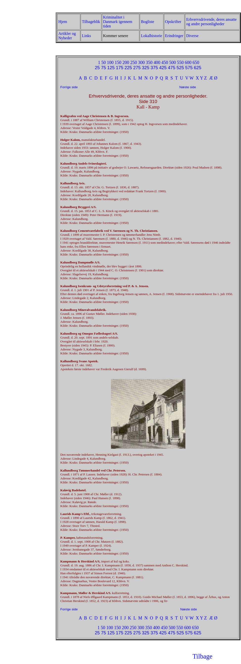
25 (97, 67)
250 (133, 62)
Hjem (62, 22)
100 (110, 62)
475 (171, 67)
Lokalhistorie (151, 36)
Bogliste (147, 22)
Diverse (192, 36)
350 (149, 62)
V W (189, 78)
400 (156, 62)
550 (180, 62)
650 (196, 62)
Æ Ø (213, 78)
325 (145, 67)
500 (172, 62)
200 (125, 62)
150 (118, 62)
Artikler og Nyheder (67, 35)
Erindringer (174, 36)
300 (141, 62)
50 (103, 62)
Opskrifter (173, 22)
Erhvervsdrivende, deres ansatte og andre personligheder (211, 21)
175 (119, 67)
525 (180, 67)
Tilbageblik (91, 22)
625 (197, 67)
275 (137, 67)
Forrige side (69, 87)
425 (163, 67)
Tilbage (220, 656)
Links (86, 36)
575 (189, 67)
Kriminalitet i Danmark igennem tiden (117, 21)
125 (111, 67)
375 (154, 67)
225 (128, 67)
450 (164, 62)
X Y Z (201, 78)
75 (103, 67)
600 (188, 62)
